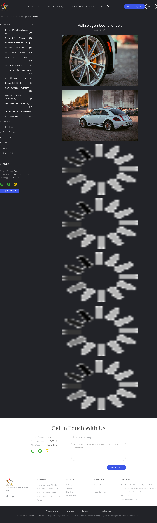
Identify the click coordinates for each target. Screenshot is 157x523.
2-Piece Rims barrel (18, 65)
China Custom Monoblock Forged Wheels (31, 515)
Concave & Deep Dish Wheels (18, 59)
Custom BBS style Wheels (18, 42)
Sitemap (70, 511)
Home (30, 6)
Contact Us (90, 6)
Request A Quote (135, 6)
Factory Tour (62, 6)
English (151, 6)
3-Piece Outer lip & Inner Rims (18, 72)
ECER (141, 515)
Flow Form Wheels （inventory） (18, 97)
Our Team (70, 492)
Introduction (71, 495)
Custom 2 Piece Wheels (18, 38)
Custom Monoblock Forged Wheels (18, 32)
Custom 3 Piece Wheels (18, 47)
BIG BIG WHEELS (18, 116)
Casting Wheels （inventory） (18, 90)
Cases (5, 148)
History (69, 484)
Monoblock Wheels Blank (18, 78)
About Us (50, 6)
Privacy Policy (87, 511)
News (101, 6)
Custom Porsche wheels (18, 52)
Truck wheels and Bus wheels (18, 111)
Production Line (99, 492)
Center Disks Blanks (18, 83)
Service (69, 488)
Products (39, 6)
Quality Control (77, 6)
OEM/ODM (97, 484)
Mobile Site (106, 511)
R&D (95, 488)
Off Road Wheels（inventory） (18, 105)
